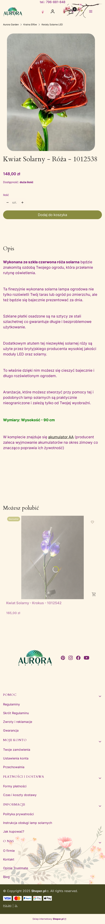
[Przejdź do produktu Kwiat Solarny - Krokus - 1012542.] (52, 557)
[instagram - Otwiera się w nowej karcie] (70, 657)
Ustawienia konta (15, 758)
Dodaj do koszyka (52, 215)
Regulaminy (11, 704)
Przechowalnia (13, 767)
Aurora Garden (11, 24)
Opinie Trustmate (15, 868)
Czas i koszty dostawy (20, 795)
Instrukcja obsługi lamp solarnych (27, 823)
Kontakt (8, 859)
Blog (6, 877)
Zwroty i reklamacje (17, 722)
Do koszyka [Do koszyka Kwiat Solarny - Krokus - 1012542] (94, 594)
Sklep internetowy (48, 918)
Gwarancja (11, 730)
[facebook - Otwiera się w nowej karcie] (78, 657)
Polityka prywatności (18, 814)
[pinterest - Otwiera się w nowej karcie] (63, 657)
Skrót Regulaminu (16, 713)
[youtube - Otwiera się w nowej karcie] (86, 657)
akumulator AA (61, 437)
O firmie (9, 851)
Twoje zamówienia (16, 750)
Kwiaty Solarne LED (52, 24)
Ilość (6, 194)
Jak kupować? (13, 831)
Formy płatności (14, 786)
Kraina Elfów (30, 24)
